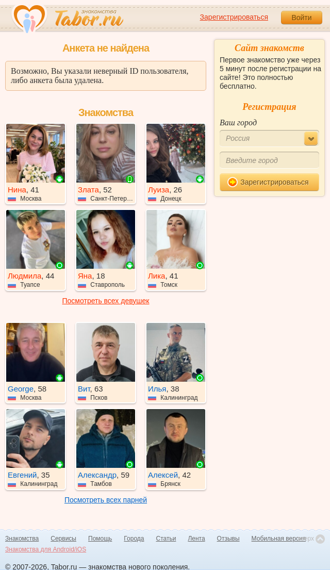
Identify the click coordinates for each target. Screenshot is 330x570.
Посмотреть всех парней (105, 500)
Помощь (100, 538)
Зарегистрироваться (234, 17)
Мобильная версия (279, 538)
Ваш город (238, 122)
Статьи (166, 538)
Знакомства (22, 538)
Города (134, 538)
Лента (196, 538)
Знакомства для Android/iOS (45, 549)
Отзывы (228, 538)
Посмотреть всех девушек (106, 301)
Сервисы (63, 538)
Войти (301, 17)
